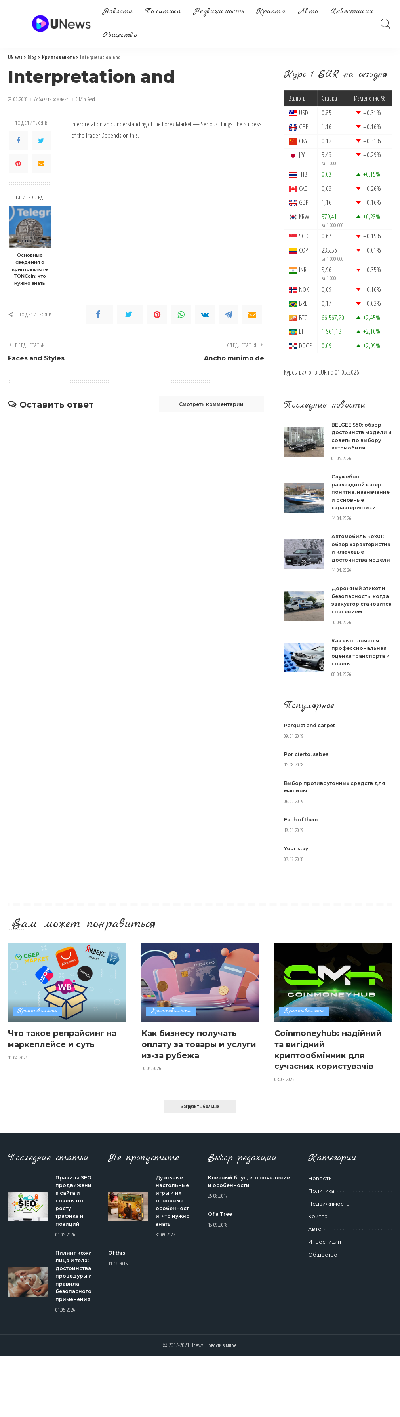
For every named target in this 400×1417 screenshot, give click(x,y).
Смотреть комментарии (205, 405)
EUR (322, 372)
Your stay (297, 879)
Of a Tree (221, 1244)
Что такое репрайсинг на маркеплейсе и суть (62, 1069)
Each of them (302, 850)
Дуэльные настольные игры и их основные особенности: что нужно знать (174, 1230)
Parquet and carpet (311, 756)
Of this (117, 1282)
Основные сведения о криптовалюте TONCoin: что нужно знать (30, 269)
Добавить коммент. (51, 99)
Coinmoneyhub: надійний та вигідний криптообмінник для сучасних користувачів (328, 1080)
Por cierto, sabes (307, 785)
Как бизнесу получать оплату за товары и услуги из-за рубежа (193, 1074)
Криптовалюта (37, 1042)
